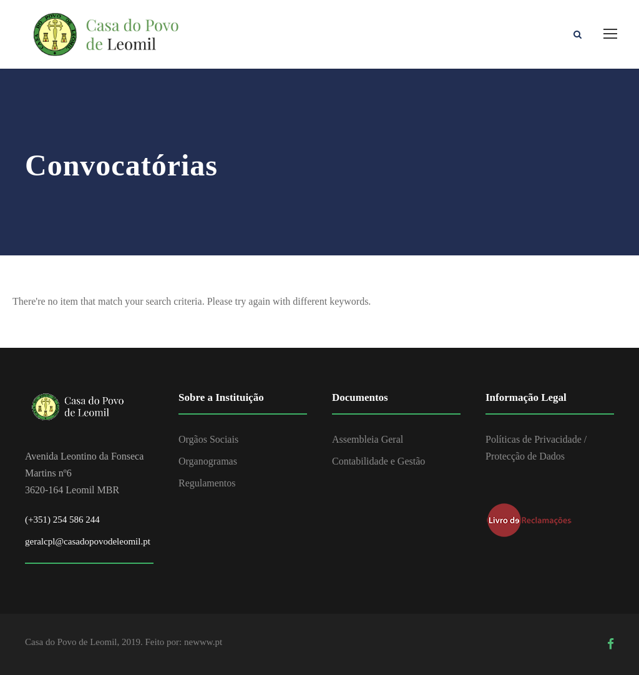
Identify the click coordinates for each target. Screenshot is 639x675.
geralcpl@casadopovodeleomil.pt (87, 541)
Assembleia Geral (367, 439)
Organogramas (207, 461)
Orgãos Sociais (208, 439)
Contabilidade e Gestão (378, 461)
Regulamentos (207, 483)
